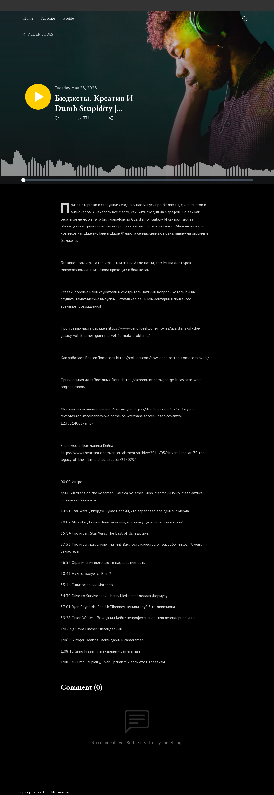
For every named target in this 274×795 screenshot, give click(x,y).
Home (28, 18)
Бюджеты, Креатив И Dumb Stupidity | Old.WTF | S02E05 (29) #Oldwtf (95, 103)
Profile (68, 18)
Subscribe (48, 18)
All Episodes (37, 34)
